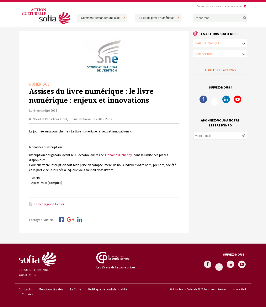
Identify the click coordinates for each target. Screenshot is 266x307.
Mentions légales (51, 289)
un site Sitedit (240, 289)
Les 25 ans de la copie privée (115, 267)
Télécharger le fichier (49, 204)
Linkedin (226, 99)
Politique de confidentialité (107, 289)
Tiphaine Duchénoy (118, 155)
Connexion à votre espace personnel (219, 6)
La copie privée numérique (156, 18)
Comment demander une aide (100, 18)
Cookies (27, 294)
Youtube (237, 99)
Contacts (25, 289)
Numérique (39, 84)
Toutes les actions (220, 70)
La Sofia (75, 289)
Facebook (203, 99)
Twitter (214, 102)
